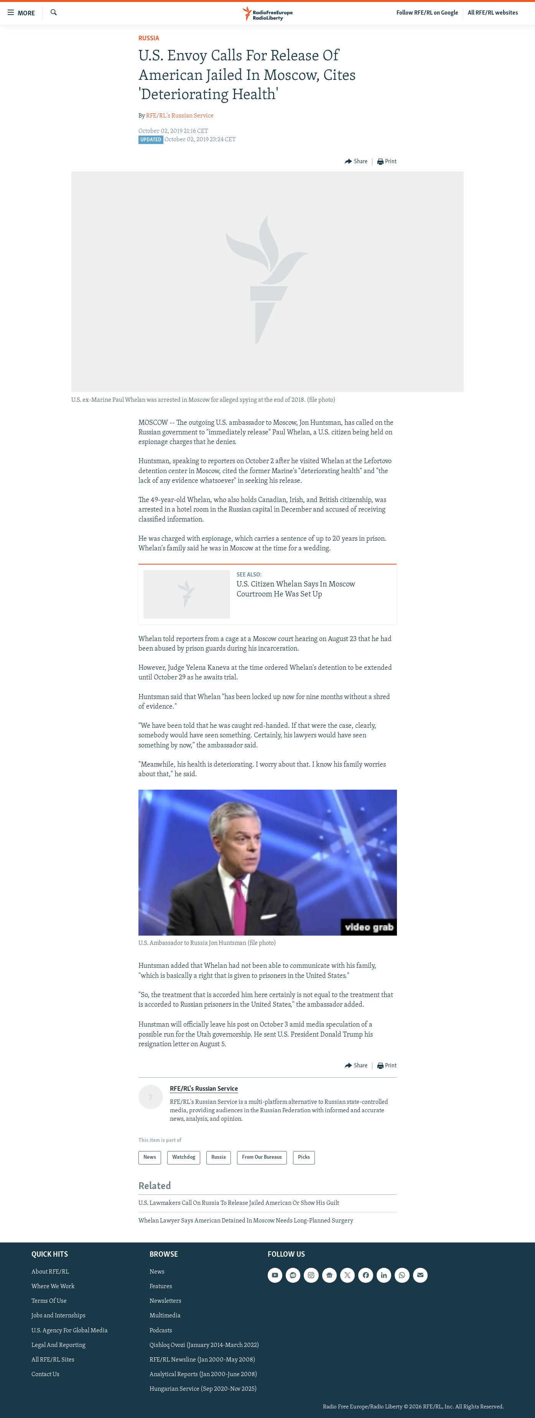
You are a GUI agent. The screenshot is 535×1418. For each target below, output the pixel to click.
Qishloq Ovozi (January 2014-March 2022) (204, 1345)
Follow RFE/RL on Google (427, 13)
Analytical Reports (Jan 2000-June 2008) (203, 1375)
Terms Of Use (49, 1302)
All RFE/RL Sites (52, 1360)
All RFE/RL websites (493, 13)
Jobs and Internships (58, 1316)
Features (161, 1287)
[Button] (356, 162)
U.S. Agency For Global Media (69, 1331)
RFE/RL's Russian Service (180, 116)
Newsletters (165, 1302)
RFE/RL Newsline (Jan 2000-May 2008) (202, 1360)
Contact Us (45, 1375)
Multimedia (165, 1316)
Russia (148, 38)
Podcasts (161, 1331)
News (157, 1272)
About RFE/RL (50, 1272)
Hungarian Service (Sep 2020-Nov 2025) (203, 1389)
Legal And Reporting (58, 1345)
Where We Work (53, 1287)
